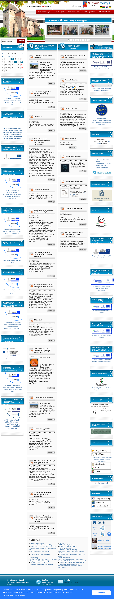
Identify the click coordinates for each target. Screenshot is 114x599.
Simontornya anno (73, 12)
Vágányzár (62, 543)
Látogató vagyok (59, 12)
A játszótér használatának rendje (40, 554)
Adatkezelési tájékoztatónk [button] (14, 595)
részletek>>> (95, 415)
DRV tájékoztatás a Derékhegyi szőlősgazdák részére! (44, 462)
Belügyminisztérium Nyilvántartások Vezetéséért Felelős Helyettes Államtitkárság (101, 459)
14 (22, 62)
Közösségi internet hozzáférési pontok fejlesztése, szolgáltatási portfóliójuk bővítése (12, 324)
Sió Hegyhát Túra (71, 108)
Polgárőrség (34, 558)
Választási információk (105, 12)
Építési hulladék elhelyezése (43, 397)
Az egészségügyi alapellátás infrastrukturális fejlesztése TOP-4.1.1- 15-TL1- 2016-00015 (12, 231)
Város (93, 5)
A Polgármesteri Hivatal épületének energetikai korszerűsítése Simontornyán (101, 288)
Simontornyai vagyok (44, 12)
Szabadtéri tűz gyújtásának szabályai (41, 545)
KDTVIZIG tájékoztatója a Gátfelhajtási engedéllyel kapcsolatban (42, 350)
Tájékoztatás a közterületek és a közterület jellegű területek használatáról (44, 286)
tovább (50, 244)
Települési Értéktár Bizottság (68, 550)
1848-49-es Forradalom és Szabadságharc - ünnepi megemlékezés (74, 234)
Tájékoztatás (38, 320)
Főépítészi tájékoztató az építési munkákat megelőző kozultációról (43, 254)
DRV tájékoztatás (64, 558)
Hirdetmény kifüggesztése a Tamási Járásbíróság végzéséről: (43, 93)
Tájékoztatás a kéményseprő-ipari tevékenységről (44, 211)
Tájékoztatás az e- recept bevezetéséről (71, 562)
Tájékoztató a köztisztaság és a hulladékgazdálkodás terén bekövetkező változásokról (70, 565)
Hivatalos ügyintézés (89, 12)
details (50, 83)
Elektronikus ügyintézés (42, 429)
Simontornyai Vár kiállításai (74, 182)
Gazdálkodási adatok (102, 167)
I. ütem (12, 294)
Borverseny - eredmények (73, 208)
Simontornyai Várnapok (72, 157)
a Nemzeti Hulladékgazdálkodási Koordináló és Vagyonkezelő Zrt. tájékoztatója (43, 560)
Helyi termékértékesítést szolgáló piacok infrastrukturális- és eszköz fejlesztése (101, 258)
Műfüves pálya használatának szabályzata (43, 546)
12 (15, 62)
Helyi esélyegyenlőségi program (40, 551)
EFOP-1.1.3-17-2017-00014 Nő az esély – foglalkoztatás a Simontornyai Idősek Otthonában (12, 424)
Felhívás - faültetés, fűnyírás (68, 546)
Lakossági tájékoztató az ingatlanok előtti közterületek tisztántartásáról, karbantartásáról (72, 560)
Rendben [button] (101, 593)
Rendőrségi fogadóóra (41, 189)
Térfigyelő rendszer (65, 548)
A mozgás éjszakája (71, 80)
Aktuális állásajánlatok (37, 543)
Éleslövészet (38, 116)
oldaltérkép (78, 6)
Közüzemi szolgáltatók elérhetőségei (41, 564)
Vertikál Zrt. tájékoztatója (37, 562)
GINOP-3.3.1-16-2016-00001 (12, 328)
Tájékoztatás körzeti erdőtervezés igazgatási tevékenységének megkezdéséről (42, 141)
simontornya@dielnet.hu (71, 582)
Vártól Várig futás (70, 138)
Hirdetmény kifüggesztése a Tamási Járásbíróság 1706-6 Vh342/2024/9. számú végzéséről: (43, 518)
